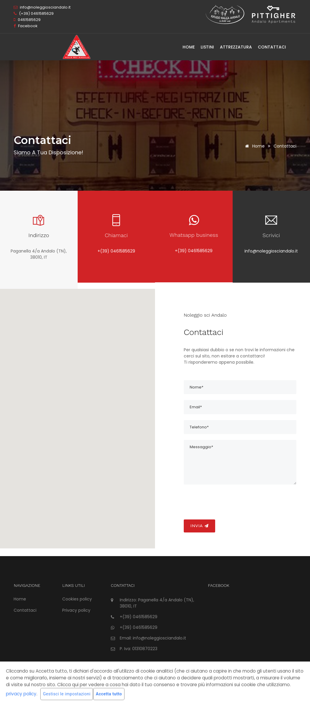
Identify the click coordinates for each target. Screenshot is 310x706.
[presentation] (229, 502)
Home (189, 47)
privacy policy (21, 694)
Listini (207, 47)
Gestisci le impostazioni (67, 694)
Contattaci (272, 47)
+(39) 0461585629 (116, 251)
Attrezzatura (236, 47)
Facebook (26, 26)
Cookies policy (77, 599)
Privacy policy (76, 610)
